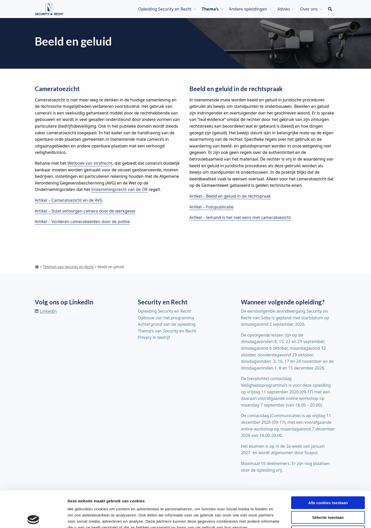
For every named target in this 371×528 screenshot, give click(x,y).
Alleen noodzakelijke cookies (328, 495)
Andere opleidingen (248, 9)
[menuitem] (166, 9)
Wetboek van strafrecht (90, 163)
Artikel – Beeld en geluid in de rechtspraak (230, 196)
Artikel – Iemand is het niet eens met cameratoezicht (240, 217)
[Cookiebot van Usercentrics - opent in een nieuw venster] (33, 518)
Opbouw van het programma (166, 318)
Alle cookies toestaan (328, 466)
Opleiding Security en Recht (164, 9)
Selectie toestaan (328, 481)
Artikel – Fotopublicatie (211, 207)
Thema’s (210, 9)
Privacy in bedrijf (154, 337)
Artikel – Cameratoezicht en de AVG (69, 200)
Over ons (309, 9)
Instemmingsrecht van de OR (119, 189)
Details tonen (278, 518)
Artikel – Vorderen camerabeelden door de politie (82, 221)
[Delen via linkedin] (46, 311)
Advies (283, 9)
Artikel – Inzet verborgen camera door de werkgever (85, 211)
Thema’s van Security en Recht (167, 331)
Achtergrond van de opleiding (166, 324)
